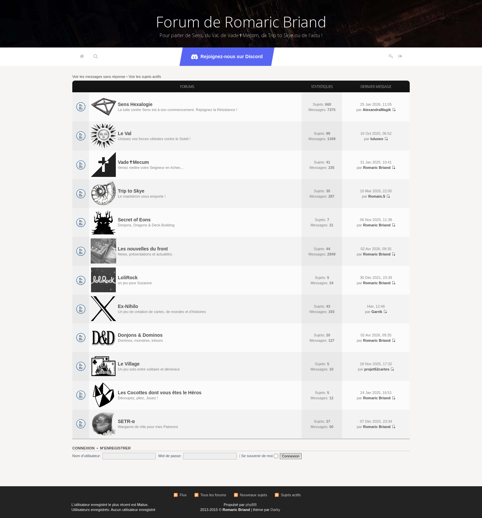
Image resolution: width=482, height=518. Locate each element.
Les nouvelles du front (143, 248)
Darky (275, 510)
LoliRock (128, 277)
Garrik (376, 312)
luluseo (376, 139)
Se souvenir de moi (259, 456)
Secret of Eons (134, 219)
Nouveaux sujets (253, 495)
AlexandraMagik (377, 110)
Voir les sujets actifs (145, 77)
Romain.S (376, 196)
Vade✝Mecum (133, 162)
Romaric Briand (377, 168)
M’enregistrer (115, 448)
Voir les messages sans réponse (98, 77)
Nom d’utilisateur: (86, 456)
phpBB (251, 505)
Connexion (83, 448)
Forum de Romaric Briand (241, 22)
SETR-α (126, 421)
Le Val (124, 133)
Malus (142, 505)
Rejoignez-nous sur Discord (227, 57)
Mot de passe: (169, 456)
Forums (187, 86)
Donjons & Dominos (140, 335)
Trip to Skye (131, 191)
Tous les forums (213, 495)
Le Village (129, 364)
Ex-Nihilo (128, 306)
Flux (183, 495)
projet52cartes (376, 369)
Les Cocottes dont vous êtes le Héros (160, 392)
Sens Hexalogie (135, 104)
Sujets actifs (291, 495)
